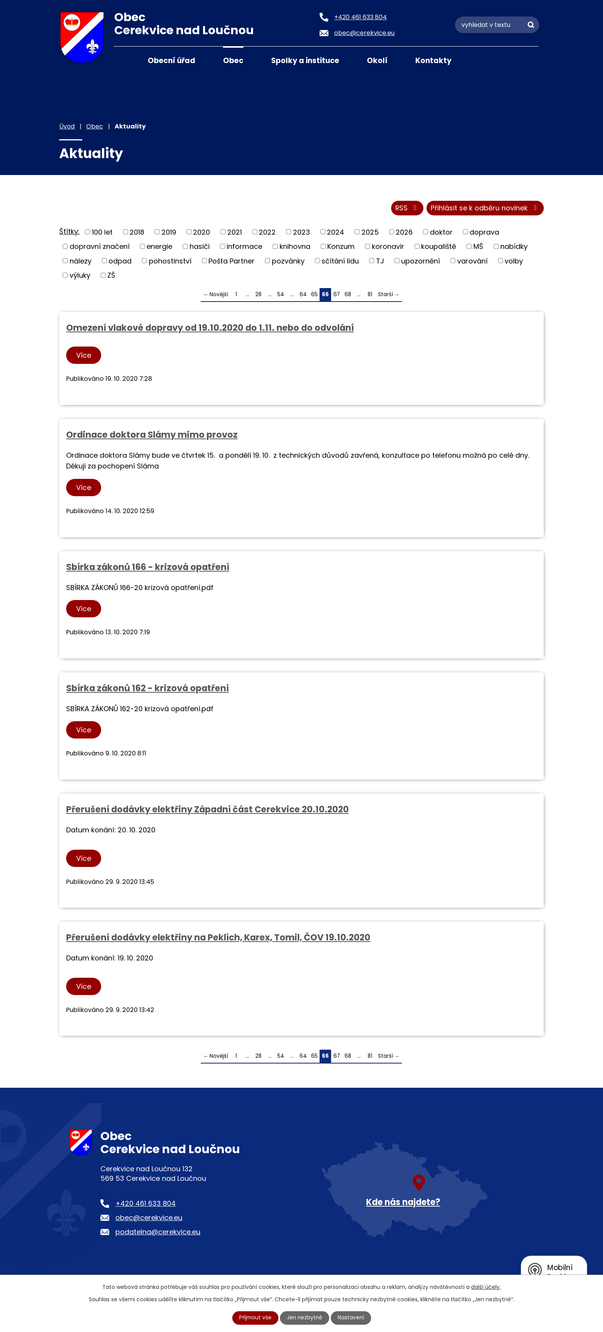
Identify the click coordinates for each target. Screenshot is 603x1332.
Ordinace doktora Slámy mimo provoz (152, 435)
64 (303, 294)
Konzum (341, 247)
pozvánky (288, 261)
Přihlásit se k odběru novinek (485, 208)
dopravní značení (100, 247)
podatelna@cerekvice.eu (157, 1232)
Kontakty (433, 60)
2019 (169, 232)
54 (280, 294)
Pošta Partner (231, 261)
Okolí (377, 60)
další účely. (486, 1287)
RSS (406, 208)
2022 (267, 232)
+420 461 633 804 (145, 1204)
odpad (120, 261)
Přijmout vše (254, 1318)
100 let (102, 232)
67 (336, 294)
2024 (335, 232)
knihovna (295, 247)
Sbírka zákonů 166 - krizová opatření (147, 567)
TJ (380, 261)
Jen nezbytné (305, 1318)
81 (370, 294)
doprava (484, 232)
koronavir (388, 247)
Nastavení (351, 1318)
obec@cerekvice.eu (148, 1218)
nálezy (81, 261)
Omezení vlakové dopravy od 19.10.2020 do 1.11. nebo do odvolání (210, 328)
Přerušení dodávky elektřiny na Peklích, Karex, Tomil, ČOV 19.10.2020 (218, 938)
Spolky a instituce (305, 60)
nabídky (514, 247)
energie (159, 247)
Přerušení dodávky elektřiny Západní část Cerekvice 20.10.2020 (207, 810)
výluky (80, 275)
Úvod (123, 60)
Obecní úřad (171, 60)
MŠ (478, 247)
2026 (404, 232)
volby (514, 261)
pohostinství (170, 261)
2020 (201, 232)
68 (348, 294)
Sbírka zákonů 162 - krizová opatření (147, 688)
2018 (137, 232)
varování (472, 261)
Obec (233, 60)
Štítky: (69, 232)
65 (314, 294)
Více (84, 356)
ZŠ (111, 275)
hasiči (200, 247)
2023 (301, 232)
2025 (370, 232)
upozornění (420, 261)
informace (244, 247)
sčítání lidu (340, 261)
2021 (234, 232)
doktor (441, 232)
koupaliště (438, 247)
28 (258, 294)
